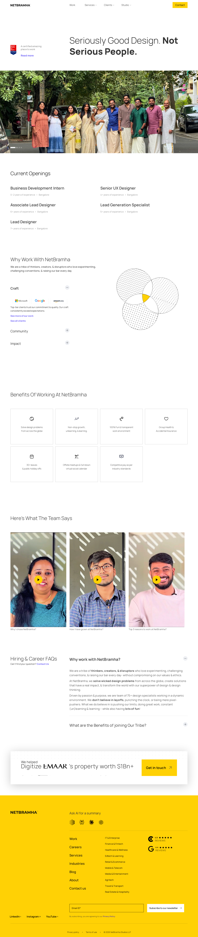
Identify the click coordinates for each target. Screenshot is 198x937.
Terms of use (91, 932)
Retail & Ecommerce (115, 861)
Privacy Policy (109, 916)
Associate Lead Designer (33, 204)
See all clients (18, 320)
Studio (125, 5)
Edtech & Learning (114, 855)
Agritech (109, 879)
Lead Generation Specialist (125, 204)
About (74, 880)
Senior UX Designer (118, 188)
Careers (75, 847)
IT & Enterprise (112, 837)
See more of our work (21, 315)
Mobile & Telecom (114, 867)
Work (72, 5)
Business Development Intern (37, 188)
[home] (20, 5)
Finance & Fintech (114, 843)
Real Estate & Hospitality (117, 891)
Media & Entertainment (116, 873)
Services (89, 5)
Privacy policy (73, 932)
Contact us (77, 888)
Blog (72, 872)
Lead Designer (23, 221)
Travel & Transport (114, 885)
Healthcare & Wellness (116, 849)
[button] (14, 147)
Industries (77, 863)
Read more (27, 55)
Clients (108, 5)
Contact (180, 5)
